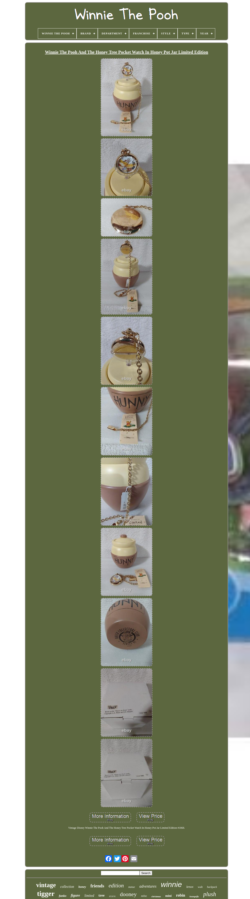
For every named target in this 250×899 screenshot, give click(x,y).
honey (82, 886)
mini (168, 895)
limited (89, 895)
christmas (156, 896)
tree (101, 895)
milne (144, 895)
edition (116, 885)
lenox (189, 886)
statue (131, 886)
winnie (171, 884)
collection (67, 886)
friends (97, 885)
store (112, 896)
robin (180, 895)
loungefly (194, 896)
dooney (128, 894)
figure (75, 895)
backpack (212, 886)
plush (209, 894)
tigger (45, 893)
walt (200, 886)
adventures (147, 886)
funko (62, 895)
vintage (46, 884)
